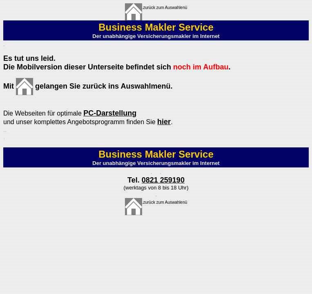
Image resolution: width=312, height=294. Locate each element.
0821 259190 (163, 180)
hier (164, 122)
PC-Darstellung (109, 113)
